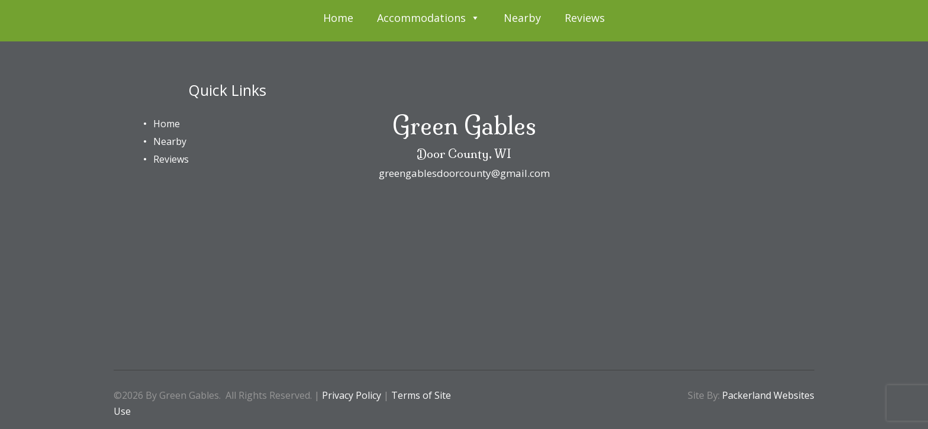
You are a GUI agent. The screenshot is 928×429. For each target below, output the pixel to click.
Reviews (585, 18)
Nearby (522, 18)
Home (338, 18)
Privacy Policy (351, 395)
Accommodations (428, 18)
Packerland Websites (768, 395)
